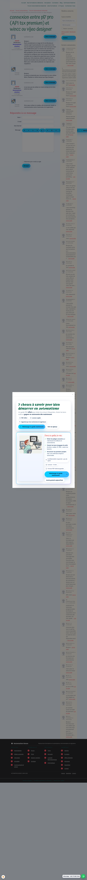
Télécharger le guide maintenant (58, 474)
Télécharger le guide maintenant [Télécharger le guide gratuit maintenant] (32, 427)
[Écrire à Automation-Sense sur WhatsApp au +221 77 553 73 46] (83, 876)
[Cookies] (3, 877)
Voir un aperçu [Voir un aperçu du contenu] (52, 427)
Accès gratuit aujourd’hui (54, 480)
